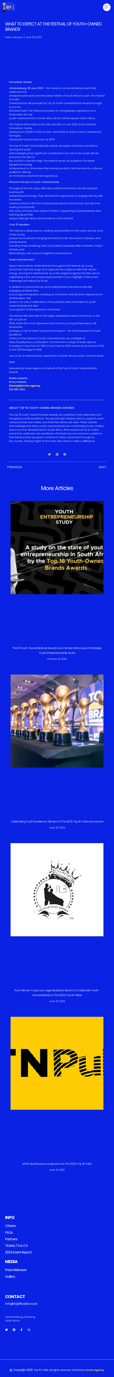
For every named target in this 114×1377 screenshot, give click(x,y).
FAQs (9, 1232)
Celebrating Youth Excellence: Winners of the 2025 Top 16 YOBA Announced (57, 822)
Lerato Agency (94, 1370)
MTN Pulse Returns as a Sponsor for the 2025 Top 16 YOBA (57, 1164)
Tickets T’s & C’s (16, 1245)
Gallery (10, 1276)
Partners (11, 1239)
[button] (107, 7)
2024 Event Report (18, 1252)
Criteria (10, 1226)
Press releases (15, 1270)
